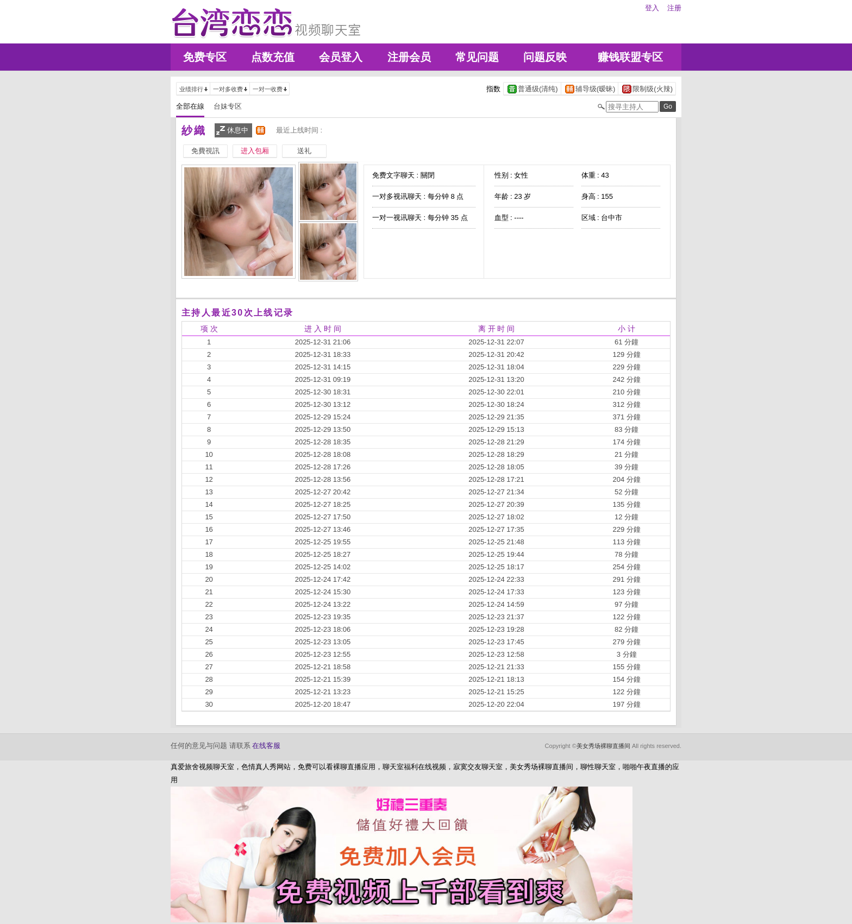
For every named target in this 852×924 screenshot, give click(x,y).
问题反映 (545, 57)
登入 (652, 8)
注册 (674, 8)
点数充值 (273, 57)
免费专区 (205, 57)
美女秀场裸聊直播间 (603, 746)
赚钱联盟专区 (630, 57)
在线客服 (266, 745)
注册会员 (409, 57)
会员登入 (340, 57)
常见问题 (477, 57)
